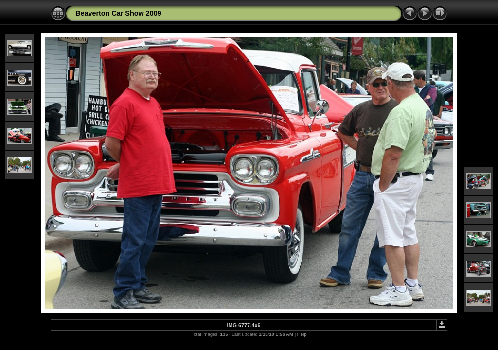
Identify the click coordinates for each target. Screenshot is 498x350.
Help (302, 334)
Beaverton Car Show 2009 (118, 13)
